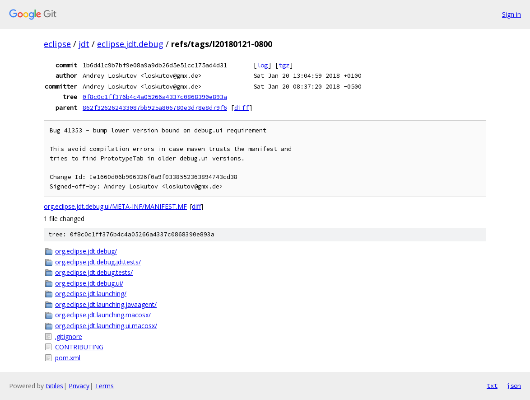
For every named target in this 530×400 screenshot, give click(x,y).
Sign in (511, 14)
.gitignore (68, 336)
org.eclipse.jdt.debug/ (86, 251)
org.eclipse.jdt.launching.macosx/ (103, 315)
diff (241, 108)
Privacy (79, 385)
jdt (84, 43)
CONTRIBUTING (79, 347)
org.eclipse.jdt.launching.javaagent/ (106, 304)
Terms (104, 385)
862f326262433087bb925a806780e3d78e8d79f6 (155, 108)
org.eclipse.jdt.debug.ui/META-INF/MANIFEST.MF (115, 206)
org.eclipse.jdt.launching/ (90, 293)
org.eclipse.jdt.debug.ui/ (89, 283)
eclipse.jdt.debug (130, 43)
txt (492, 385)
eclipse (57, 43)
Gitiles (54, 385)
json (514, 385)
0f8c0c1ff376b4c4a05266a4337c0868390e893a (155, 97)
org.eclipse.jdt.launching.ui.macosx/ (106, 325)
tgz (284, 65)
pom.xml (67, 357)
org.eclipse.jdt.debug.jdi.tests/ (98, 262)
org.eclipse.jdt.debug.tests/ (94, 272)
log (262, 65)
